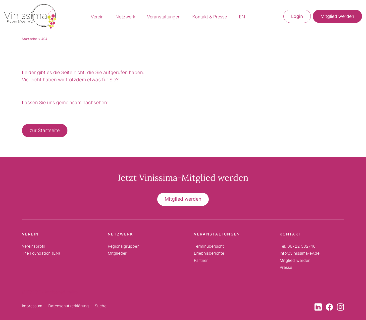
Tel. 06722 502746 (297, 246)
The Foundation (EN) (41, 253)
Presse (286, 267)
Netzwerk (125, 17)
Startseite (29, 39)
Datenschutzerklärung (68, 306)
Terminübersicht (209, 246)
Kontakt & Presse (209, 17)
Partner (201, 260)
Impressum (32, 306)
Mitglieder (117, 253)
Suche (100, 306)
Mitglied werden (337, 16)
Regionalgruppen (123, 246)
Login (297, 16)
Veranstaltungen (163, 17)
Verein (97, 17)
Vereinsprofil (33, 246)
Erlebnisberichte (209, 253)
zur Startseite (45, 131)
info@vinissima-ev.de (299, 253)
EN (242, 17)
